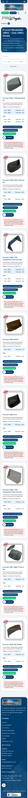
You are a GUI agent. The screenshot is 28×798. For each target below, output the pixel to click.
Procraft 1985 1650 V (11, 339)
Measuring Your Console (8, 733)
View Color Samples (9, 133)
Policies (4, 738)
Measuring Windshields (8, 730)
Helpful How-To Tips (7, 741)
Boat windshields (6, 725)
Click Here (20, 146)
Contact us (5, 715)
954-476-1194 (6, 768)
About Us (4, 722)
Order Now (9, 137)
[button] (25, 12)
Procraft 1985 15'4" (10, 415)
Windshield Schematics (10, 130)
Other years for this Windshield (12, 127)
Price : (5, 110)
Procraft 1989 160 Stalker (12, 644)
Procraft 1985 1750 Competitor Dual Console (12, 258)
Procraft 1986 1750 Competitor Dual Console (12, 491)
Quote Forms (5, 728)
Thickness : (19, 110)
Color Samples (6, 736)
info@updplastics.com (9, 762)
